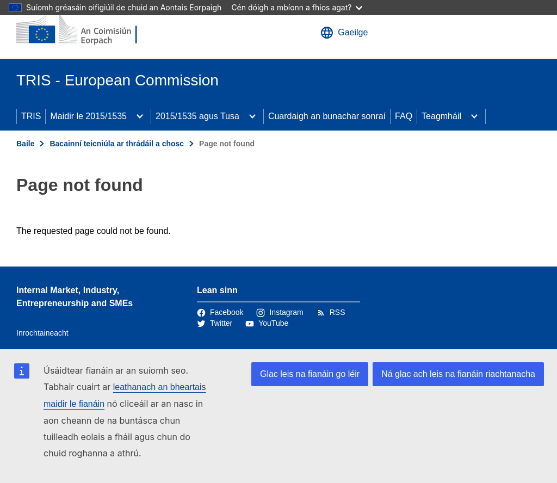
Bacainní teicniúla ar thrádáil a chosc (116, 143)
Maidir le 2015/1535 (88, 116)
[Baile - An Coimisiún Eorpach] (82, 29)
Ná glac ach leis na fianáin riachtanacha (458, 374)
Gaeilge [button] (344, 32)
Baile (25, 143)
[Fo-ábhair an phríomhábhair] (140, 116)
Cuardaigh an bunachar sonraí (327, 116)
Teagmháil (441, 116)
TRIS (31, 116)
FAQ (403, 116)
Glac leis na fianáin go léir (310, 374)
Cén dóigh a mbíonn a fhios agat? (296, 7)
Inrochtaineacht (42, 333)
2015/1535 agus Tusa (197, 116)
